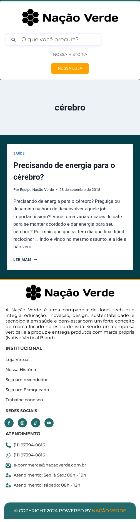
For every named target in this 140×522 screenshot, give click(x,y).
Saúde (18, 153)
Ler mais (25, 259)
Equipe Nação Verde (37, 189)
